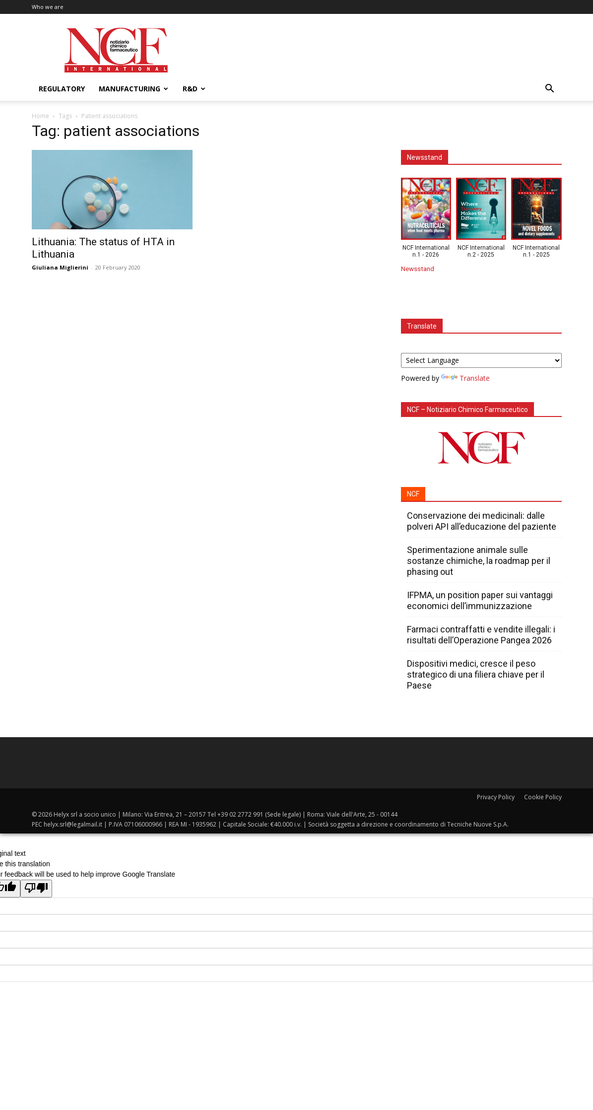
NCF (413, 494)
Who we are (48, 6)
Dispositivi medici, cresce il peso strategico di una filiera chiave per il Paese (475, 674)
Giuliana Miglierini (60, 267)
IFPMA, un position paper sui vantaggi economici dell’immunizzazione (480, 600)
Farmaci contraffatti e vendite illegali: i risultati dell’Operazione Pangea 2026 (481, 634)
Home (40, 116)
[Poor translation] (36, 889)
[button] (550, 89)
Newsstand (417, 269)
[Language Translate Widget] (481, 360)
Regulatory (62, 88)
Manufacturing (133, 88)
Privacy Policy (496, 797)
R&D (194, 88)
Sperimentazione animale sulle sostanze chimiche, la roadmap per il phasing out (478, 561)
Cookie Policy (543, 797)
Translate (465, 378)
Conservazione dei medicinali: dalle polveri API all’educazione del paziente (481, 521)
